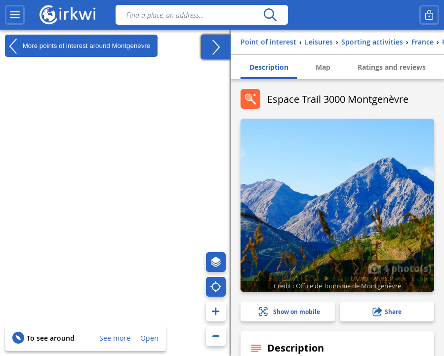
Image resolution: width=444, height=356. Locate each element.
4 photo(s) (399, 268)
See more (114, 338)
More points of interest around (77, 46)
